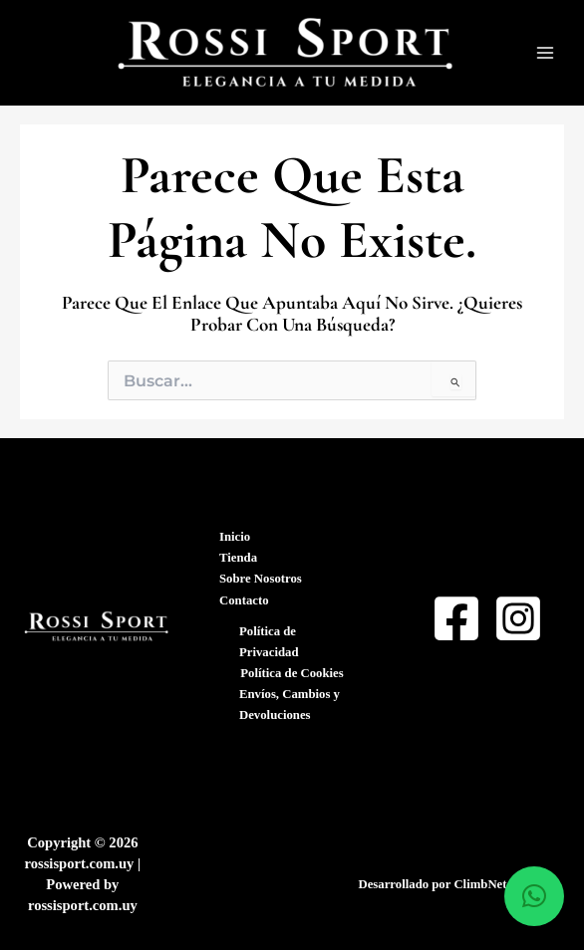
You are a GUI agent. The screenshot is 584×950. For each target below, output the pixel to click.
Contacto (244, 600)
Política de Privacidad (269, 641)
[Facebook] (456, 618)
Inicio (234, 537)
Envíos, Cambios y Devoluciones (289, 704)
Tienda (238, 558)
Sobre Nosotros (260, 579)
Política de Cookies (291, 673)
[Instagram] (518, 618)
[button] (534, 896)
